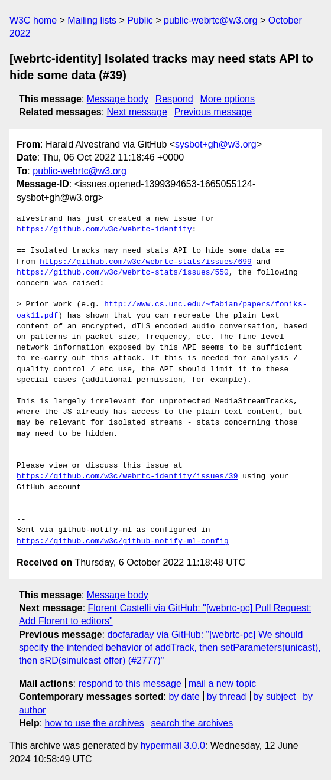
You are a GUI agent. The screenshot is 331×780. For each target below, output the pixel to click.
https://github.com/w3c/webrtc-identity (104, 229)
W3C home (33, 20)
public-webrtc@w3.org (211, 20)
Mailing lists (91, 20)
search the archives (192, 723)
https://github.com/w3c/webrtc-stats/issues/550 (123, 272)
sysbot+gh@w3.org (216, 144)
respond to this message (129, 683)
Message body (117, 99)
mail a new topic (223, 683)
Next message (137, 112)
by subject (274, 696)
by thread (226, 696)
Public (140, 20)
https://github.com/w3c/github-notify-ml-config (123, 541)
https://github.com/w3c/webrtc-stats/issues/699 (146, 262)
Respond (174, 99)
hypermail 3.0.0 (172, 745)
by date (183, 696)
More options (227, 99)
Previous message (213, 112)
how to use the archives (94, 723)
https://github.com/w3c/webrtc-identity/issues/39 (127, 476)
